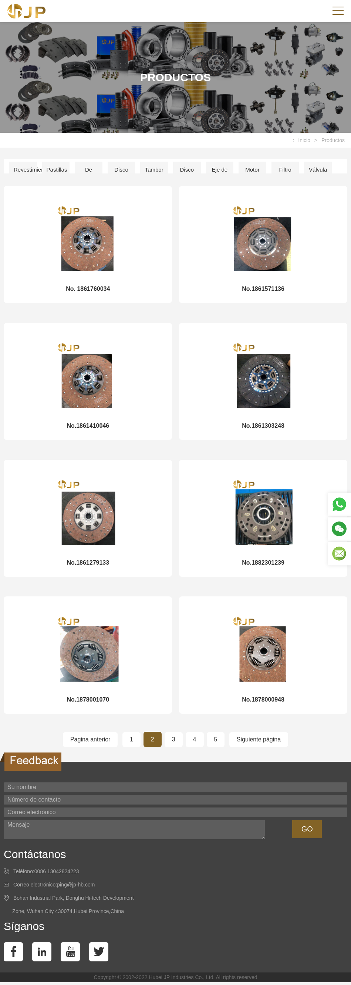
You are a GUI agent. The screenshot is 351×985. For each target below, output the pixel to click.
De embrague (90, 172)
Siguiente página (259, 742)
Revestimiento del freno (25, 172)
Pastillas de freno (57, 172)
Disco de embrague (189, 172)
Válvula (318, 169)
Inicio (304, 140)
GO (307, 832)
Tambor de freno (154, 172)
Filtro (285, 169)
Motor (252, 169)
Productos (333, 140)
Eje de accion (219, 172)
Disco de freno (121, 172)
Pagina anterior (90, 742)
